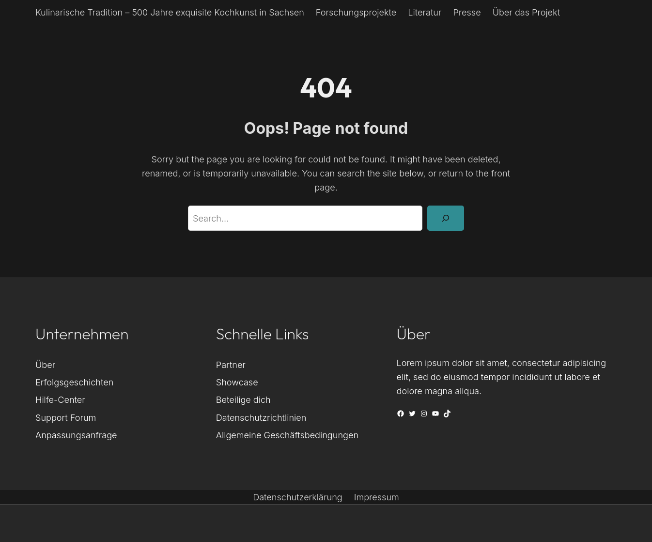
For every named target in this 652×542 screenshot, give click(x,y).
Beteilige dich (243, 399)
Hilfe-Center (60, 399)
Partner (231, 364)
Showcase (237, 382)
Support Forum (65, 417)
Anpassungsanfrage (76, 435)
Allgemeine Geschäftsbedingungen (287, 435)
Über (45, 364)
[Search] (445, 218)
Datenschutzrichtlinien (261, 417)
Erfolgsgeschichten (74, 382)
